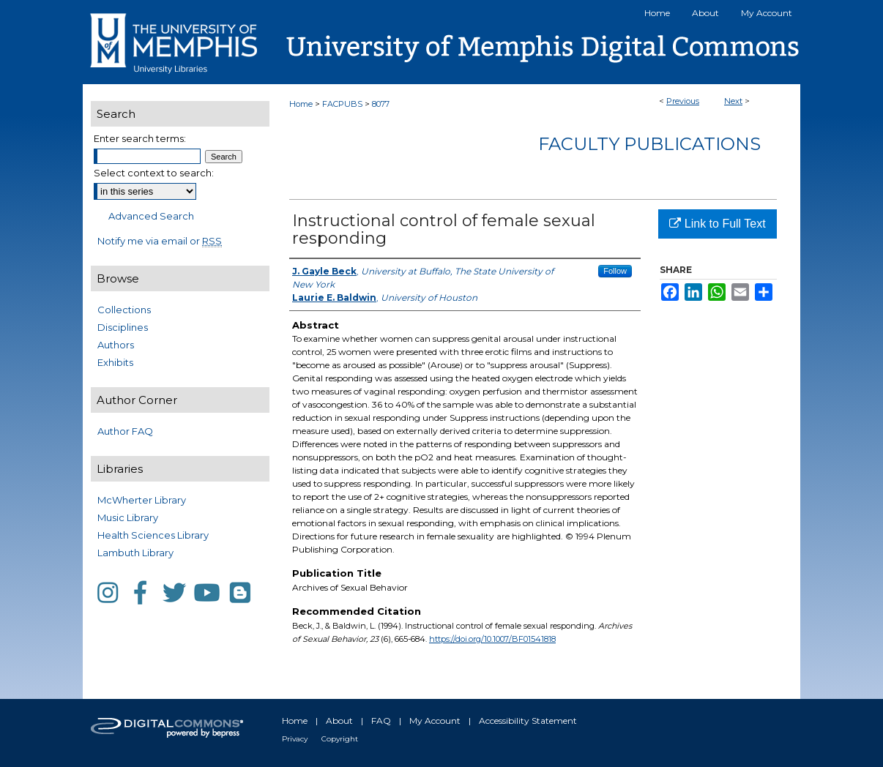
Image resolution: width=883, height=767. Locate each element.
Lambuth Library (135, 552)
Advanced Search (151, 216)
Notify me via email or (159, 241)
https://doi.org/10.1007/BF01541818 (492, 639)
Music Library (127, 517)
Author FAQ (125, 431)
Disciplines (122, 327)
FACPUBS (342, 104)
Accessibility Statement (528, 720)
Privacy (295, 739)
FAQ (381, 720)
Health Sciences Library (153, 535)
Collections (124, 309)
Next (733, 101)
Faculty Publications (649, 143)
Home (301, 104)
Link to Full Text (717, 223)
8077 (381, 104)
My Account (435, 720)
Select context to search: (154, 173)
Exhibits (115, 362)
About (339, 720)
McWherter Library (141, 500)
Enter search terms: (140, 138)
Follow (615, 270)
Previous (682, 101)
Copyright (339, 739)
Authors (115, 345)
